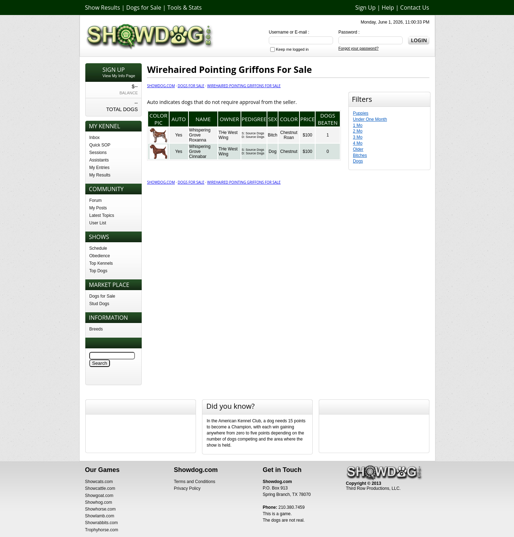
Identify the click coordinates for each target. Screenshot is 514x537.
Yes (178, 135)
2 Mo (358, 131)
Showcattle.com (100, 488)
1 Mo (358, 125)
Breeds (96, 329)
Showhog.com (98, 502)
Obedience (99, 255)
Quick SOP (99, 145)
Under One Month (370, 119)
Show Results (102, 7)
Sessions (98, 152)
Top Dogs (98, 270)
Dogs (358, 161)
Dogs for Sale (143, 7)
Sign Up (365, 7)
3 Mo (358, 137)
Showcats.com (99, 481)
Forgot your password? (358, 48)
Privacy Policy (187, 488)
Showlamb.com (99, 515)
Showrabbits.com (101, 522)
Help (388, 7)
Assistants (99, 160)
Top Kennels (101, 263)
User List (97, 222)
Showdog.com (161, 85)
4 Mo (358, 143)
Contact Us (414, 7)
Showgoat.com (99, 495)
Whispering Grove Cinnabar (200, 151)
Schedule (98, 248)
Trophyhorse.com (101, 529)
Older (358, 149)
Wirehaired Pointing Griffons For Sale (244, 85)
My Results (99, 175)
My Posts (98, 207)
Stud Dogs (99, 303)
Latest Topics (101, 215)
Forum (95, 200)
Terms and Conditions (194, 481)
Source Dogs (255, 133)
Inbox (94, 137)
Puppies (360, 113)
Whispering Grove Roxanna (200, 135)
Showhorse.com (100, 509)
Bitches (360, 155)
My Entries (99, 167)
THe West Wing (227, 135)
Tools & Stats (184, 7)
